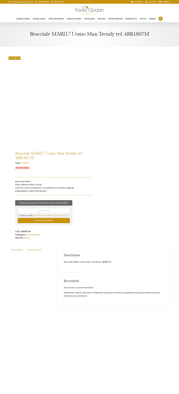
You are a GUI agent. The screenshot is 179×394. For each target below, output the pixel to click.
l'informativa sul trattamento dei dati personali (50, 215)
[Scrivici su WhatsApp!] (57, 2)
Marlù (26, 237)
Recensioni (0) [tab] (34, 249)
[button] (161, 18)
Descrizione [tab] (16, 249)
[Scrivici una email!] (21, 2)
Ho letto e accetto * (43, 215)
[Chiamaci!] (42, 2)
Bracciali (30, 234)
